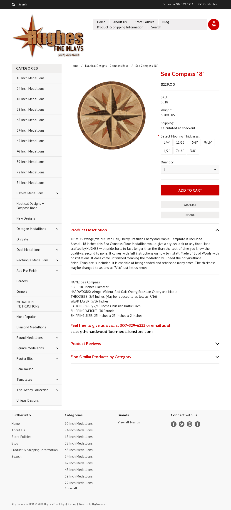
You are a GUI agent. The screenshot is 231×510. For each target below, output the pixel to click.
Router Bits (25, 358)
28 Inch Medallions (31, 109)
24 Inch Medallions (31, 88)
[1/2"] (167, 151)
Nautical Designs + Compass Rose (30, 205)
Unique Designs (28, 400)
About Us (120, 22)
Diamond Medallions (31, 327)
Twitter (181, 424)
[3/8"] (193, 151)
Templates (24, 379)
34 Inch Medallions (31, 130)
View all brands (129, 422)
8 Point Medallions (30, 193)
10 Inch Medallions (31, 78)
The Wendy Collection (32, 390)
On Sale (22, 239)
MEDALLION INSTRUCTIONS (28, 304)
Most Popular (26, 317)
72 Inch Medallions (31, 172)
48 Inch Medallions (31, 151)
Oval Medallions (28, 250)
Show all (71, 488)
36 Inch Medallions (31, 120)
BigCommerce (99, 504)
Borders (22, 281)
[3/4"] (167, 142)
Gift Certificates (207, 4)
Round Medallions (30, 337)
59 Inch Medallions (31, 162)
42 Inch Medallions (31, 141)
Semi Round (25, 369)
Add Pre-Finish (27, 270)
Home (101, 22)
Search (156, 27)
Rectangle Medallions (33, 260)
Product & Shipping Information (120, 27)
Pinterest (189, 424)
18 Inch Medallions (31, 99)
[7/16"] (180, 151)
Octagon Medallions (31, 229)
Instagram (197, 424)
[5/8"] (195, 142)
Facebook (173, 424)
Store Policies (144, 22)
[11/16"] (181, 142)
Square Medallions (30, 348)
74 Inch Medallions (31, 182)
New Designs (26, 218)
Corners (22, 291)
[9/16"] (208, 142)
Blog (165, 22)
